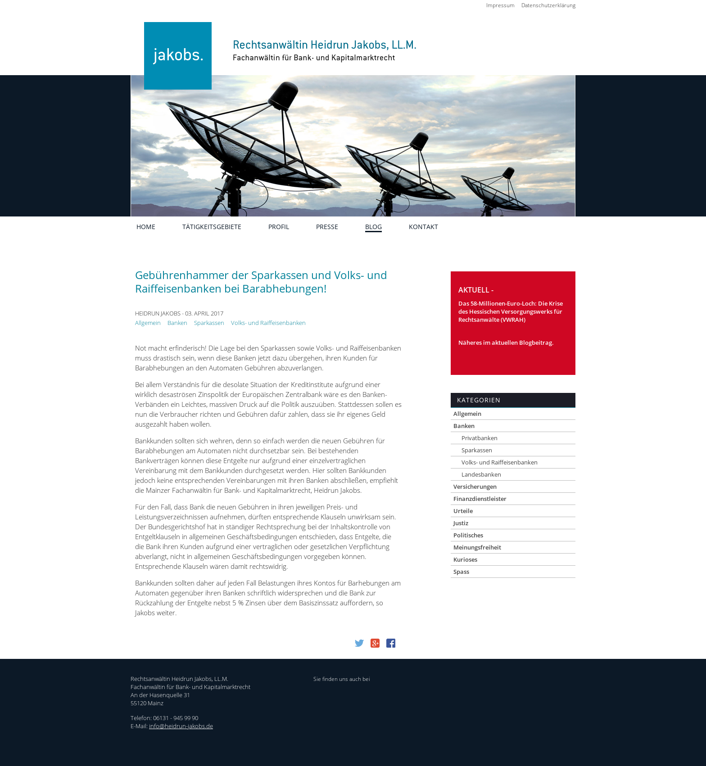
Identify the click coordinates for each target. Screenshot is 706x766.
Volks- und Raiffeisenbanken (268, 323)
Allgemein (148, 323)
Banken (177, 323)
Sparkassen (209, 323)
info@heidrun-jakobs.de (181, 726)
